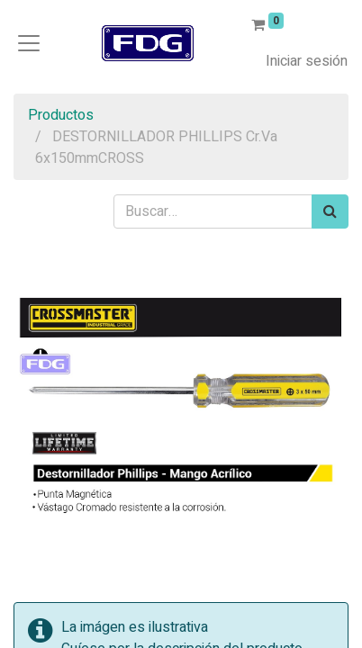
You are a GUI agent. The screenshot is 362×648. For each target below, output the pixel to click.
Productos (61, 115)
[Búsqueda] (330, 211)
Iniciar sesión (307, 61)
